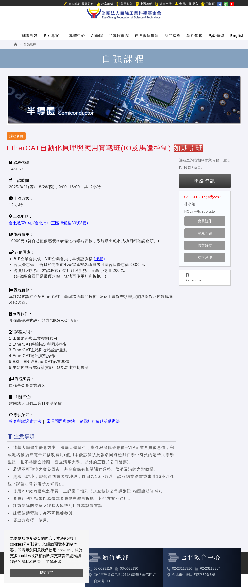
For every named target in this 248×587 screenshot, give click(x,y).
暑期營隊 (194, 35)
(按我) (99, 259)
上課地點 (143, 4)
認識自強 (30, 35)
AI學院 (97, 35)
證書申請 (163, 4)
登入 (195, 4)
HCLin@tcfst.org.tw (200, 211)
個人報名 (71, 4)
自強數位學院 (147, 35)
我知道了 (46, 573)
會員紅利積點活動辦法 (99, 421)
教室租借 (104, 4)
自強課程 (29, 44)
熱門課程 (173, 35)
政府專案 (51, 35)
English (237, 35)
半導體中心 (75, 35)
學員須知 (124, 4)
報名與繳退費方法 (25, 421)
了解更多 (53, 562)
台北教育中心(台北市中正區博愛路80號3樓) (48, 223)
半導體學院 (119, 35)
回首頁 (208, 4)
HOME (124, 13)
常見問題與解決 (61, 421)
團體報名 (88, 4)
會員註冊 (182, 4)
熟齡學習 (216, 35)
